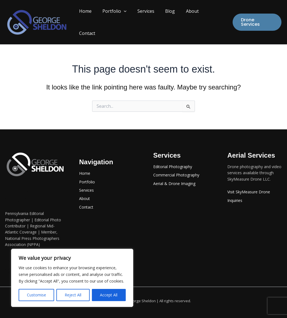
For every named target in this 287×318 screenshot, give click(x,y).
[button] (127, 18)
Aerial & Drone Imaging (174, 176)
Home (91, 19)
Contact (213, 19)
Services (147, 19)
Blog (170, 19)
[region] (72, 278)
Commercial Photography (176, 167)
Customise (36, 295)
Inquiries (234, 193)
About (190, 19)
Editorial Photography (172, 159)
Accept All (108, 295)
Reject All (73, 295)
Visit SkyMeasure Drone (248, 184)
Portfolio (118, 18)
